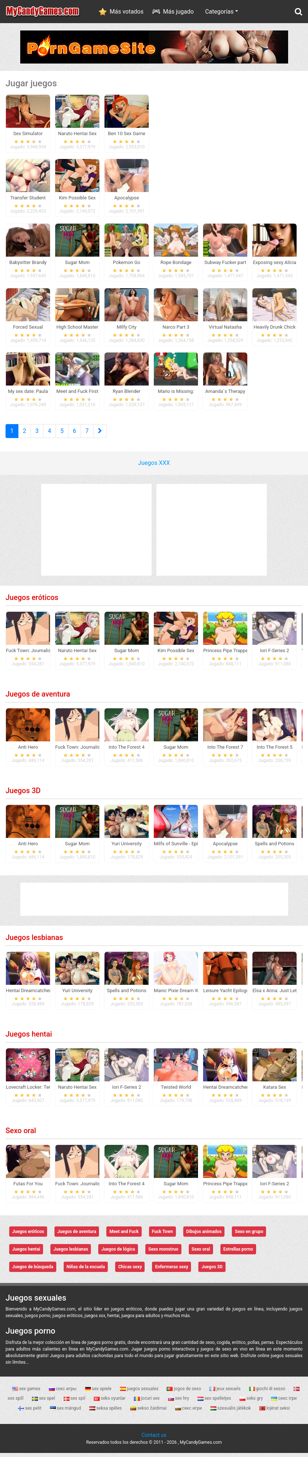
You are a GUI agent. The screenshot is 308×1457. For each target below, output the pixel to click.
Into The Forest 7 (225, 751)
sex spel (44, 1402)
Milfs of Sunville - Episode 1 (183, 847)
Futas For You (28, 1187)
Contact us (154, 1439)
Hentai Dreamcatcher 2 (30, 994)
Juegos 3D (23, 794)
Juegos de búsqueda (32, 1270)
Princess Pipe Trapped (227, 654)
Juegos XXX (154, 466)
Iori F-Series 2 (274, 654)
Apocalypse (225, 847)
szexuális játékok (231, 1411)
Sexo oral (21, 1134)
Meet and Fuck (123, 1235)
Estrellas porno (238, 1253)
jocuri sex (147, 1402)
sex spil (75, 1402)
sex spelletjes (215, 1402)
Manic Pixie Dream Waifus (181, 994)
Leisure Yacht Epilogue (227, 994)
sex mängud (66, 1411)
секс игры (63, 1392)
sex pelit (30, 1411)
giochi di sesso (268, 1392)
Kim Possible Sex (175, 654)
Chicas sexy (130, 1270)
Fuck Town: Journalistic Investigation (45, 654)
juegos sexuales (140, 1392)
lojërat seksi (274, 1411)
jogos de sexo (184, 1392)
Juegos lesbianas (34, 941)
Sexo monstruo (163, 1253)
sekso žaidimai (149, 1411)
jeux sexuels (225, 1392)
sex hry (179, 1402)
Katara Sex (274, 1091)
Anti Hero (28, 751)
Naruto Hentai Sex (77, 654)
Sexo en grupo (249, 1235)
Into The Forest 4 (126, 751)
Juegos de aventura (38, 698)
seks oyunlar (110, 1402)
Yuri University (126, 847)
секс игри (189, 1411)
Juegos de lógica (118, 1253)
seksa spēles (106, 1411)
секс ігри (284, 1402)
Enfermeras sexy (171, 1270)
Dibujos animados (204, 1235)
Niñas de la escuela (86, 1270)
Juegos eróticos (32, 601)
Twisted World (176, 1091)
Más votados (127, 11)
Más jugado (178, 11)
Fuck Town (162, 1235)
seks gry (252, 1402)
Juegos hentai (29, 1038)
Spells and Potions (274, 847)
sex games (27, 1392)
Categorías (219, 11)
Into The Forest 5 (274, 751)
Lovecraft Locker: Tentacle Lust (39, 1091)
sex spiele (99, 1392)
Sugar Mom (126, 654)
